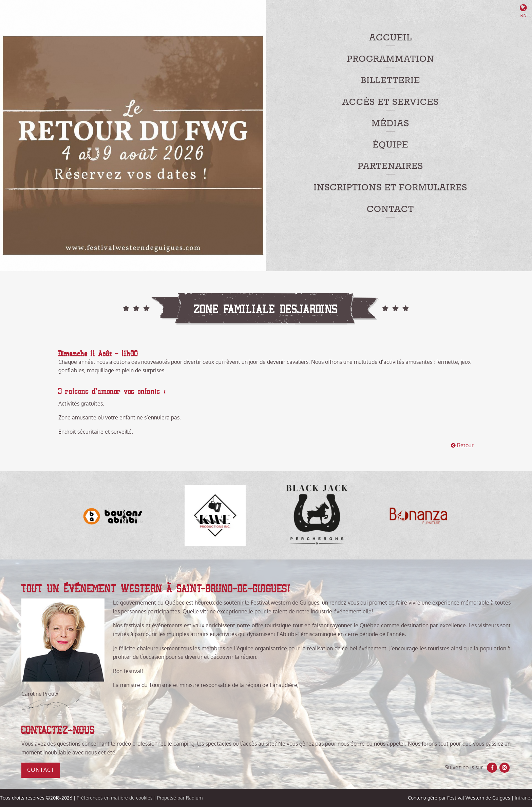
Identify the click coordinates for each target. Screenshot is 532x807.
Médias (390, 123)
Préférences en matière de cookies (115, 797)
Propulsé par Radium (180, 797)
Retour (462, 445)
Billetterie (390, 80)
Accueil (390, 37)
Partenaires (390, 166)
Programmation (390, 59)
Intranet (523, 797)
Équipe (390, 145)
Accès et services (390, 102)
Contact (390, 209)
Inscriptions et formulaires (390, 187)
